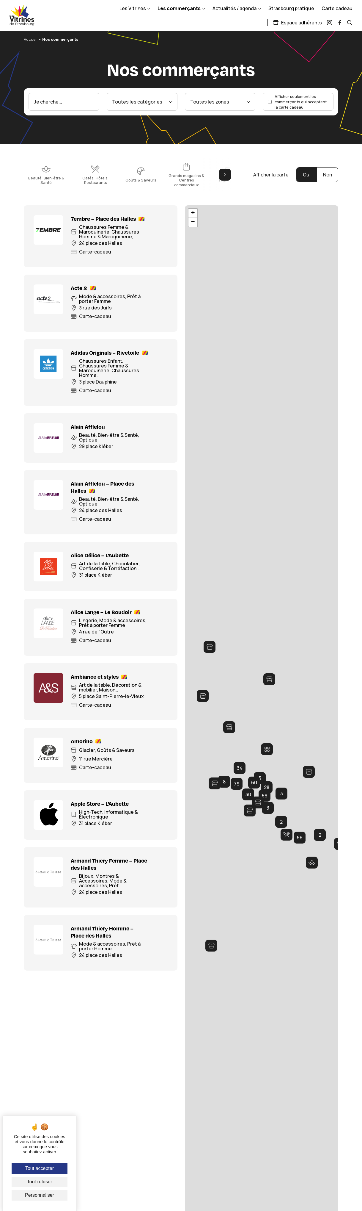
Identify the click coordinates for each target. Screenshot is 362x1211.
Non (327, 174)
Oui (307, 174)
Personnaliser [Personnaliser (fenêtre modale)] (39, 1195)
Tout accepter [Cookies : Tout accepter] (39, 1168)
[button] (229, 727)
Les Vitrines (132, 8)
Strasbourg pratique (291, 8)
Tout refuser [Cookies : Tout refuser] (39, 1181)
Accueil (30, 39)
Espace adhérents (297, 22)
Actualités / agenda (234, 8)
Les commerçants (179, 8)
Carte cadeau (337, 8)
